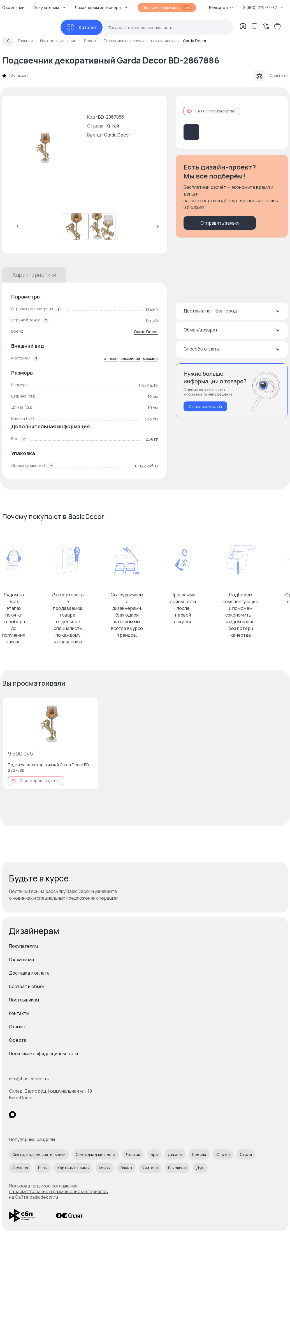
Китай (152, 320)
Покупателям (23, 946)
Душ (200, 1167)
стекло (111, 358)
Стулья (223, 1154)
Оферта (17, 1040)
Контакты (19, 1013)
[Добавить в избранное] (89, 706)
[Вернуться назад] (7, 40)
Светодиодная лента (95, 1154)
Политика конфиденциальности (43, 1053)
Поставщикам (24, 1000)
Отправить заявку (219, 223)
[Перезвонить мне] (232, 390)
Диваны (175, 1154)
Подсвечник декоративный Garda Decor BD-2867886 (49, 767)
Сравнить (271, 75)
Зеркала (20, 1167)
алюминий (130, 358)
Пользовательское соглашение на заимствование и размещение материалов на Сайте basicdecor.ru (58, 1191)
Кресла (199, 1154)
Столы (246, 1154)
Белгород (221, 7)
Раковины (177, 1167)
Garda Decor (117, 135)
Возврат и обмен (27, 986)
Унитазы (150, 1167)
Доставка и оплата (29, 973)
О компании (21, 959)
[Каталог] (82, 27)
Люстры (133, 1154)
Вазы (42, 1167)
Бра (154, 1154)
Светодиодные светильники (39, 1154)
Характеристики (34, 274)
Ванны (126, 1167)
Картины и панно (73, 1167)
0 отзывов (18, 75)
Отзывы (17, 1027)
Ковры (104, 1167)
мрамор (150, 358)
